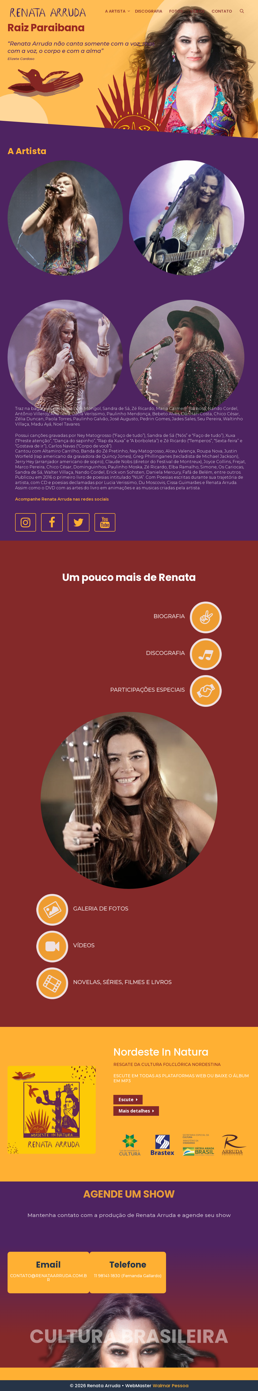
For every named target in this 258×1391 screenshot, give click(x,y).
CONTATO (222, 11)
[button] (25, 522)
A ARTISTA (118, 11)
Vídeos (197, 11)
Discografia (148, 11)
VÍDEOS (236, 945)
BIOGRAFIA (17, 616)
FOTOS (176, 11)
